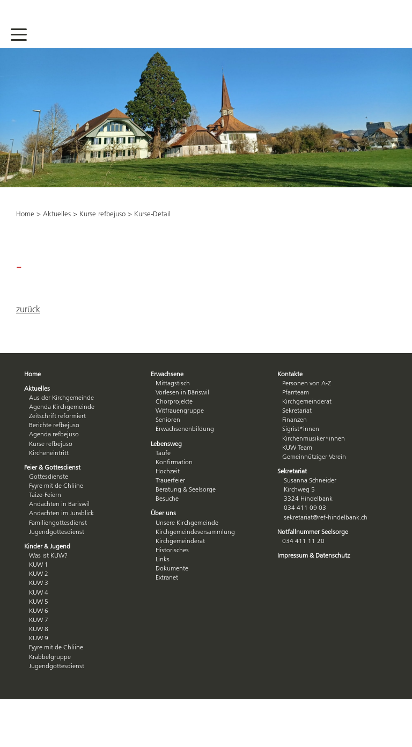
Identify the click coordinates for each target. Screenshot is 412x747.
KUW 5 (38, 601)
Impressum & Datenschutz (313, 555)
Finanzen (294, 419)
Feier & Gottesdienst (52, 467)
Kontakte (290, 374)
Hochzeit (168, 471)
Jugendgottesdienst (56, 532)
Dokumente (172, 568)
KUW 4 (38, 592)
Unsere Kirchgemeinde (187, 522)
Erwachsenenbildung (185, 428)
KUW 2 (38, 573)
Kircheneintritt (49, 453)
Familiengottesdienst (58, 522)
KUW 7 (38, 620)
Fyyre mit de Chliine (56, 485)
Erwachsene (167, 374)
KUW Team (297, 447)
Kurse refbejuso (102, 213)
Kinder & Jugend (47, 546)
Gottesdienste (48, 476)
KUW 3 (38, 582)
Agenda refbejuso (54, 434)
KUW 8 (38, 629)
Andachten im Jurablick (61, 513)
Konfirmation (174, 462)
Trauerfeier (170, 480)
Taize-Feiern (45, 494)
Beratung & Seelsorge (186, 489)
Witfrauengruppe (180, 410)
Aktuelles (57, 213)
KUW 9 (38, 638)
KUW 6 (38, 610)
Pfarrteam (295, 392)
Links (163, 559)
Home (25, 213)
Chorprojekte (174, 401)
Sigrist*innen (300, 428)
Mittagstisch (173, 383)
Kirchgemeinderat (180, 541)
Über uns (163, 513)
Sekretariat (297, 410)
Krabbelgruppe (50, 657)
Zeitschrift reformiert (57, 416)
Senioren (168, 419)
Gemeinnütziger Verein (314, 456)
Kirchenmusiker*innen (313, 438)
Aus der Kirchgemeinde (61, 397)
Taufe (163, 453)
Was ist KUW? (48, 555)
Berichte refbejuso (54, 425)
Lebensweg (166, 444)
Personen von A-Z (306, 383)
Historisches (172, 550)
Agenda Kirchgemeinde (61, 406)
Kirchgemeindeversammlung (195, 532)
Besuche (167, 498)
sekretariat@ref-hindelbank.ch (325, 517)
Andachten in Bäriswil (59, 504)
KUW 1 (38, 564)
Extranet (167, 577)
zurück (28, 309)
